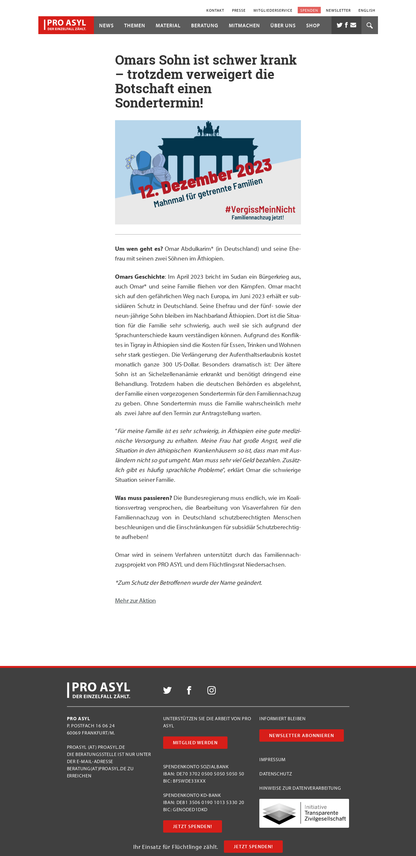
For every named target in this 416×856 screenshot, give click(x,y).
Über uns (283, 25)
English (366, 9)
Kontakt (215, 9)
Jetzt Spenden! (253, 846)
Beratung (204, 25)
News (106, 25)
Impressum (272, 759)
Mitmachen (244, 25)
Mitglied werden (195, 742)
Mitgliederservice (273, 9)
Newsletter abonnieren (301, 735)
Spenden (309, 9)
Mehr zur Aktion (135, 600)
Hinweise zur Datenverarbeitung (300, 788)
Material (168, 25)
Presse (239, 9)
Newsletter (338, 9)
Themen (134, 25)
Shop (313, 25)
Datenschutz (275, 774)
